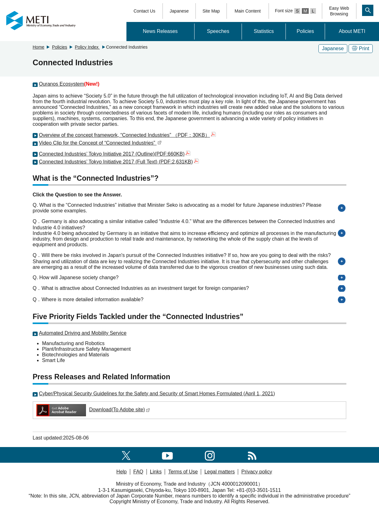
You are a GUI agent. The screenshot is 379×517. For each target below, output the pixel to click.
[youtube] (167, 455)
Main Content (248, 10)
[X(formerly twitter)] (126, 455)
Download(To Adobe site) (92, 409)
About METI (352, 31)
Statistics (264, 31)
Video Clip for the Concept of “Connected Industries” (100, 143)
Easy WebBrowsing (339, 11)
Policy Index (87, 47)
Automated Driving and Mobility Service (82, 333)
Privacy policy (256, 471)
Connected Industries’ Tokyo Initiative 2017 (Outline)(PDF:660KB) (114, 154)
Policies (305, 31)
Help (121, 471)
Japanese (179, 10)
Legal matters (219, 471)
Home (38, 47)
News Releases (160, 31)
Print (360, 48)
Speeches (218, 31)
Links (156, 471)
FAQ (138, 471)
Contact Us (144, 10)
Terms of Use (183, 471)
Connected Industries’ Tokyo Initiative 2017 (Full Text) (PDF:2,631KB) (119, 161)
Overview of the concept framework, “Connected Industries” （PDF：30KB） (127, 135)
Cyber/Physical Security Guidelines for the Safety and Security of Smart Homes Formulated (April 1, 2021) (157, 393)
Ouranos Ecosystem (61, 84)
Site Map (211, 10)
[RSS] (252, 455)
